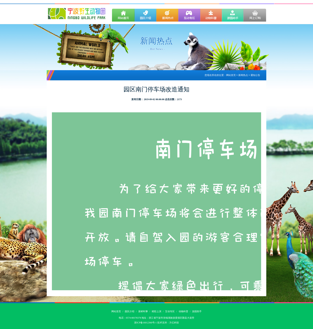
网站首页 (231, 75)
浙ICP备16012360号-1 (145, 322)
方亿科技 (174, 322)
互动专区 (170, 311)
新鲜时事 (143, 311)
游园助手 (197, 311)
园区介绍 (129, 311)
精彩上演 (156, 311)
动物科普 (183, 311)
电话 (121, 317)
